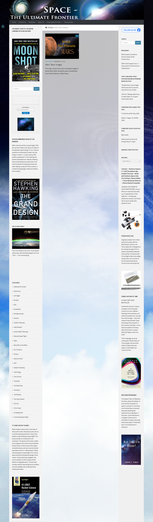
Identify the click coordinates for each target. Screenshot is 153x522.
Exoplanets (17, 309)
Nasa (15, 341)
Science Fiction (18, 359)
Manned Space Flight (20, 336)
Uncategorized (18, 413)
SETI (15, 363)
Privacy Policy (68, 22)
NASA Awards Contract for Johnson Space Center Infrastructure (129, 57)
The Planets (49, 61)
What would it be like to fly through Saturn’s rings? (129, 140)
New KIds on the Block (20, 345)
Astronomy (17, 291)
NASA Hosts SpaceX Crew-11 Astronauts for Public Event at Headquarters (130, 66)
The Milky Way (18, 386)
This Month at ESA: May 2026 (130, 113)
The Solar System (19, 399)
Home (14, 22)
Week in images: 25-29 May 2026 (129, 119)
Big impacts (124, 135)
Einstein (16, 300)
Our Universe (18, 350)
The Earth (17, 381)
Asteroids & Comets (20, 287)
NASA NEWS (125, 50)
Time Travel (17, 408)
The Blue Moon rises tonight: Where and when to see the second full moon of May (130, 87)
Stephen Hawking (19, 368)
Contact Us (22, 22)
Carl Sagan (17, 296)
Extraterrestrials (19, 314)
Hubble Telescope (19, 323)
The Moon (17, 390)
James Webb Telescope (21, 332)
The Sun (16, 404)
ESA (15, 305)
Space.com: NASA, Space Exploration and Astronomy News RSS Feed (131, 79)
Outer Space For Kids (53, 22)
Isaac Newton (18, 327)
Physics (16, 354)
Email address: (25, 107)
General (16, 318)
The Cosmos (17, 377)
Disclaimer (32, 22)
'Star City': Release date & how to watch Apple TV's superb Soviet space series (130, 96)
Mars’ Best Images (53, 64)
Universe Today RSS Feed (129, 150)
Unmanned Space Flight (21, 417)
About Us (41, 22)
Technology (17, 372)
